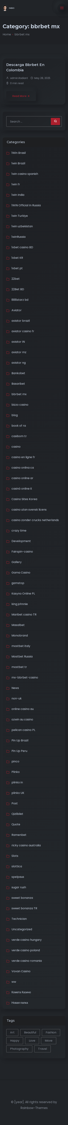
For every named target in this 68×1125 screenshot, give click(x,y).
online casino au (23, 709)
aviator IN (18, 342)
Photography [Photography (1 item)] (19, 1049)
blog (15, 415)
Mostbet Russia (22, 656)
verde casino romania (27, 961)
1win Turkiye (20, 216)
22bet (16, 279)
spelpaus (18, 877)
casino (16, 447)
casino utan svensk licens (29, 510)
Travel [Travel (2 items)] (42, 1049)
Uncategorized (22, 929)
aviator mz (19, 352)
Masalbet (18, 625)
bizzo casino (20, 405)
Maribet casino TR (24, 614)
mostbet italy (21, 646)
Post (15, 803)
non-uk (17, 698)
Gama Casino (21, 573)
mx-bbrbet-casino (25, 677)
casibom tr (19, 436)
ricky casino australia (26, 845)
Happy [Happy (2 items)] (14, 1041)
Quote (16, 824)
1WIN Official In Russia (26, 205)
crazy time (19, 531)
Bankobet (18, 373)
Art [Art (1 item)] (12, 1032)
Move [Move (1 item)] (48, 1041)
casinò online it (22, 489)
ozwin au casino (22, 719)
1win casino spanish (25, 174)
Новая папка (20, 1003)
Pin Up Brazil (20, 740)
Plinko (16, 772)
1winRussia (19, 237)
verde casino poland (26, 950)
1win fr (16, 184)
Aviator (17, 310)
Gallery (17, 562)
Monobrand (20, 635)
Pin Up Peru (19, 751)
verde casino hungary (27, 940)
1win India (18, 195)
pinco (15, 761)
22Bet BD (18, 289)
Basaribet (18, 384)
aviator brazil (21, 321)
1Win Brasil (19, 153)
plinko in (17, 782)
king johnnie (20, 604)
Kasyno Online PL (23, 593)
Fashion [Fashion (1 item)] (51, 1032)
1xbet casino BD (22, 247)
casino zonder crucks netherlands (35, 520)
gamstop (18, 583)
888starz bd (20, 300)
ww (14, 982)
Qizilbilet (17, 814)
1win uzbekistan (22, 226)
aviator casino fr (23, 331)
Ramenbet (19, 835)
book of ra (19, 426)
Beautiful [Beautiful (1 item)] (30, 1032)
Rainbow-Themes (34, 1108)
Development (21, 541)
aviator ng (19, 363)
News (15, 688)
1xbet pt (17, 268)
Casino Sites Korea (24, 499)
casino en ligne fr (23, 457)
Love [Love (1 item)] (32, 1041)
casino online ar (22, 478)
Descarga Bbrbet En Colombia (25, 67)
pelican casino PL (23, 730)
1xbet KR (17, 258)
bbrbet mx (19, 394)
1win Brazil (18, 163)
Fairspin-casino (22, 552)
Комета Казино (21, 992)
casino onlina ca (23, 468)
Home (7, 34)
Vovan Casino (21, 971)
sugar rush (19, 887)
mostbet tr (19, 667)
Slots (15, 856)
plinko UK (18, 793)
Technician (19, 919)
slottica (17, 866)
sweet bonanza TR (24, 908)
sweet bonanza (22, 898)
